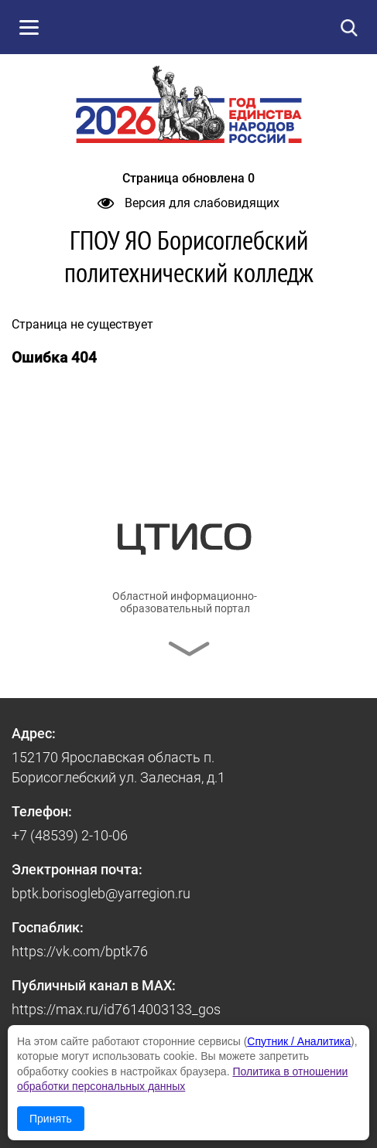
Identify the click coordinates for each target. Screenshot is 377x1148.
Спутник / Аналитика (299, 1041)
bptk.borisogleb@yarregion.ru (101, 893)
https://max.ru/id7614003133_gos (116, 1009)
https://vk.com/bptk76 (80, 951)
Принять (50, 1118)
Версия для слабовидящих (188, 203)
